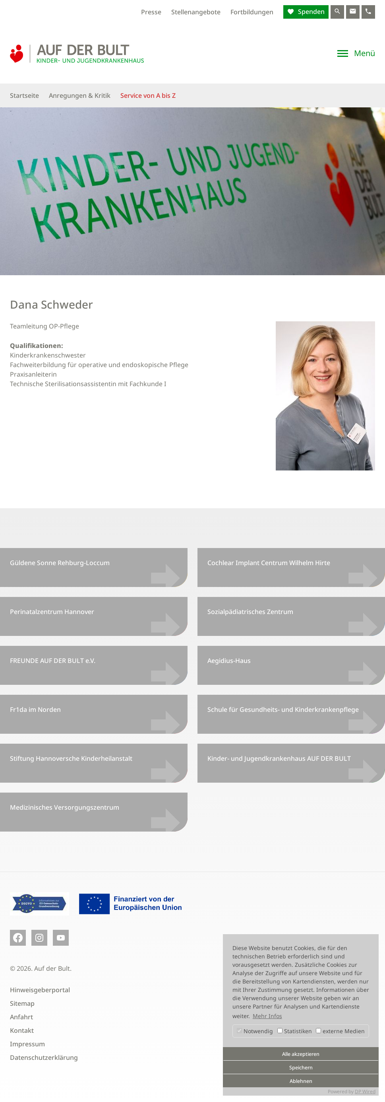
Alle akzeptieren (300, 1054)
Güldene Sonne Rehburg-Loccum (60, 562)
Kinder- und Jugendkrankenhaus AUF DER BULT (279, 758)
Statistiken (294, 1031)
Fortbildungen (251, 12)
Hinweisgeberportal (40, 989)
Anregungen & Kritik (79, 95)
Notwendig (255, 1031)
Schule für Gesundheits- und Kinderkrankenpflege (283, 709)
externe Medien (340, 1031)
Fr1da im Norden (35, 709)
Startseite (24, 95)
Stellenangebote (196, 12)
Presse (151, 12)
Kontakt (22, 1030)
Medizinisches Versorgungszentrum (64, 807)
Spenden (310, 11)
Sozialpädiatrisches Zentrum (250, 611)
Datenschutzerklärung (44, 1057)
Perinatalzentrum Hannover (52, 611)
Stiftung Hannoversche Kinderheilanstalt (71, 758)
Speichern (301, 1067)
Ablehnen (301, 1081)
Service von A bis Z (148, 95)
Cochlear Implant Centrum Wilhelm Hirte (268, 562)
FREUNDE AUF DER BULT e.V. (52, 660)
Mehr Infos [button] (267, 1016)
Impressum (27, 1044)
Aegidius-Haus (229, 660)
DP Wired (365, 1091)
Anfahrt (21, 1017)
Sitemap (22, 1003)
